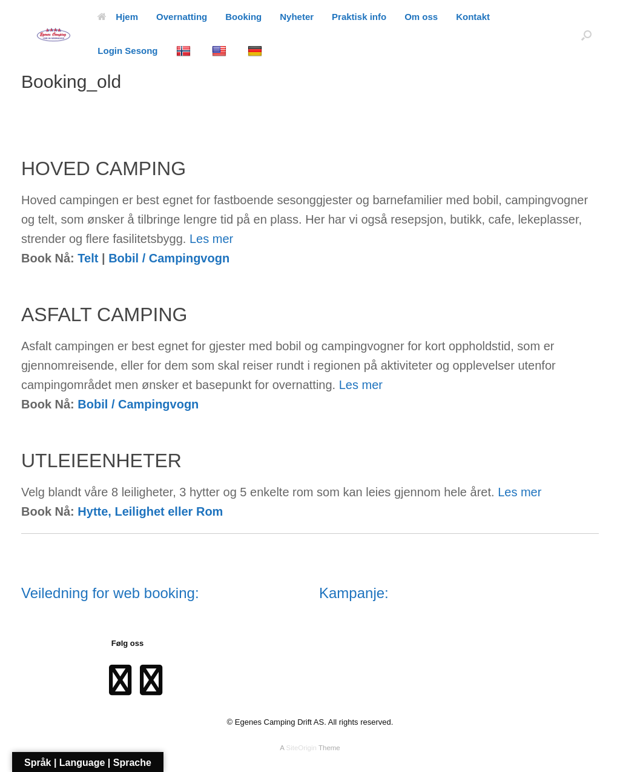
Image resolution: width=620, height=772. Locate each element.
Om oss (421, 17)
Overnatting (181, 17)
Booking (243, 17)
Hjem (117, 17)
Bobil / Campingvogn (168, 258)
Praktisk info (359, 17)
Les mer (211, 238)
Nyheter (297, 17)
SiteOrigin (301, 747)
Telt (88, 258)
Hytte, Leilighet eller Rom (150, 511)
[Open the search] (586, 35)
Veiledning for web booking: (110, 593)
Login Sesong (127, 50)
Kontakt (473, 17)
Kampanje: (354, 593)
